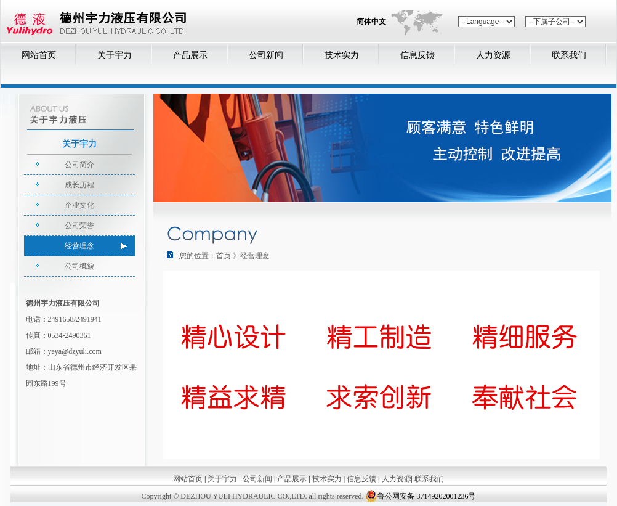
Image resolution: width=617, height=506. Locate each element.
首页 (223, 255)
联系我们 (569, 55)
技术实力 (342, 55)
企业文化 (79, 205)
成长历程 (79, 185)
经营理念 (79, 246)
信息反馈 (417, 55)
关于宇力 (114, 55)
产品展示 (190, 55)
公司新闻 (266, 55)
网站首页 (39, 55)
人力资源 (493, 55)
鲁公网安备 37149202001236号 (420, 496)
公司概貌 (79, 266)
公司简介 (79, 164)
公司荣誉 (79, 225)
